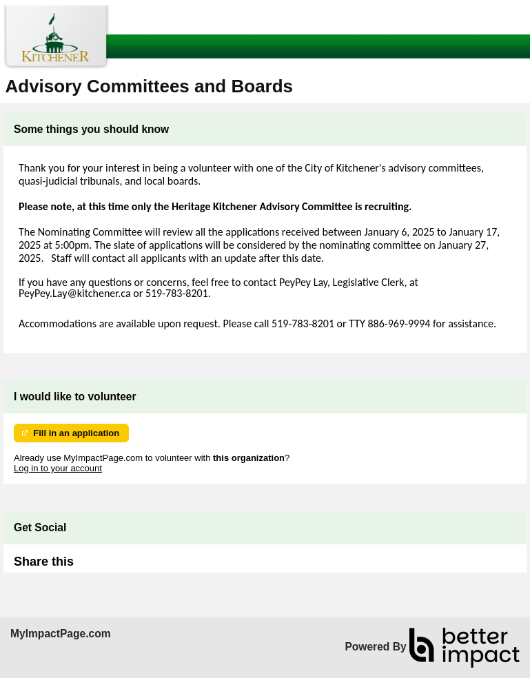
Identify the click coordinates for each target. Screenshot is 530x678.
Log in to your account (58, 468)
